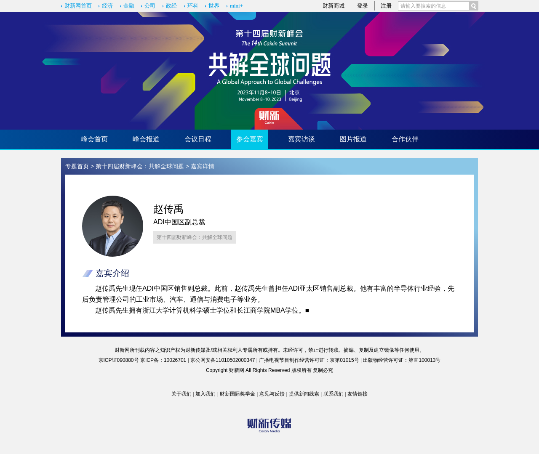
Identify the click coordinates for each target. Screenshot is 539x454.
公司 (149, 6)
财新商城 (333, 6)
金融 (128, 6)
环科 (192, 6)
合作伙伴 (405, 139)
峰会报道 (146, 139)
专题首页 (77, 166)
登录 (362, 6)
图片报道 (353, 139)
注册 (386, 6)
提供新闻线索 (304, 394)
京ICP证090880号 (119, 360)
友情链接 (357, 394)
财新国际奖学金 (237, 394)
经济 (107, 6)
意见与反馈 (272, 394)
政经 (171, 6)
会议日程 (197, 139)
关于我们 (181, 394)
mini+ (236, 6)
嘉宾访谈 (301, 139)
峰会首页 (94, 139)
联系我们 (333, 394)
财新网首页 (78, 6)
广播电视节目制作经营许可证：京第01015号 (309, 360)
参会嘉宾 (249, 139)
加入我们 (205, 394)
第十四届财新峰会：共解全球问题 (140, 166)
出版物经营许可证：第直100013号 (401, 360)
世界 (213, 6)
